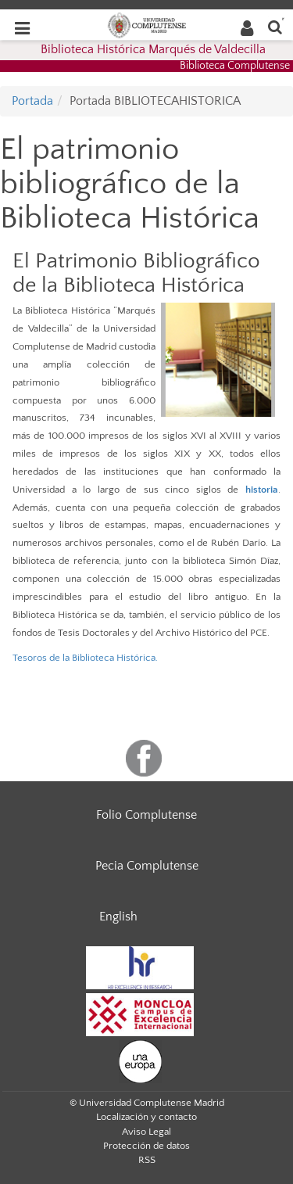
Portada (32, 101)
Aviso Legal (146, 1131)
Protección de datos (146, 1145)
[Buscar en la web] (275, 26)
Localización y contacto (146, 1116)
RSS (146, 1159)
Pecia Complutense (146, 866)
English (118, 917)
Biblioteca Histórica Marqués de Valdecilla (153, 49)
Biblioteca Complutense (235, 65)
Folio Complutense (146, 815)
